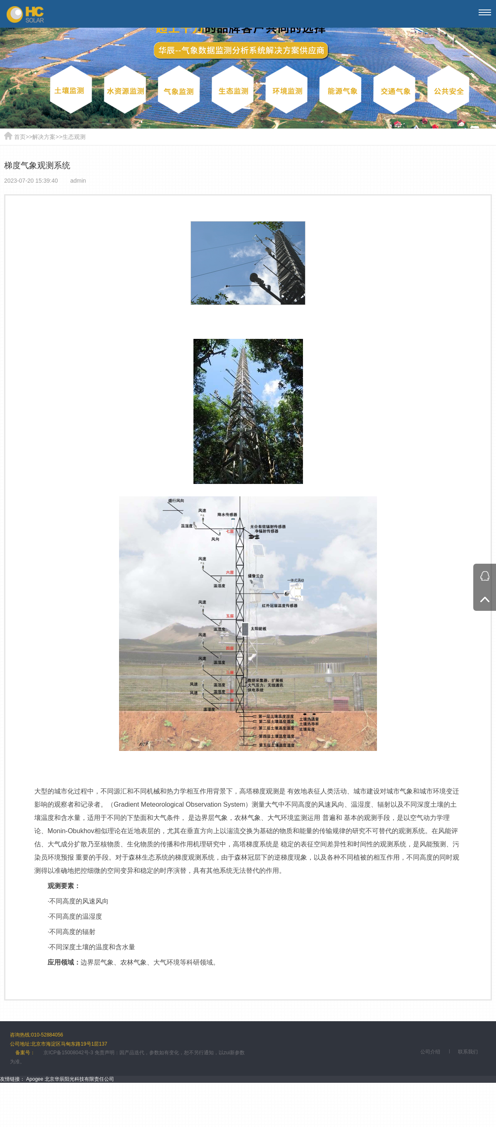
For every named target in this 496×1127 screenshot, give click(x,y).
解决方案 (43, 136)
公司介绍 (430, 1052)
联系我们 (468, 1052)
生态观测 (74, 136)
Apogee (34, 1079)
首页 (20, 136)
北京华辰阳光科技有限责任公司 (79, 1079)
